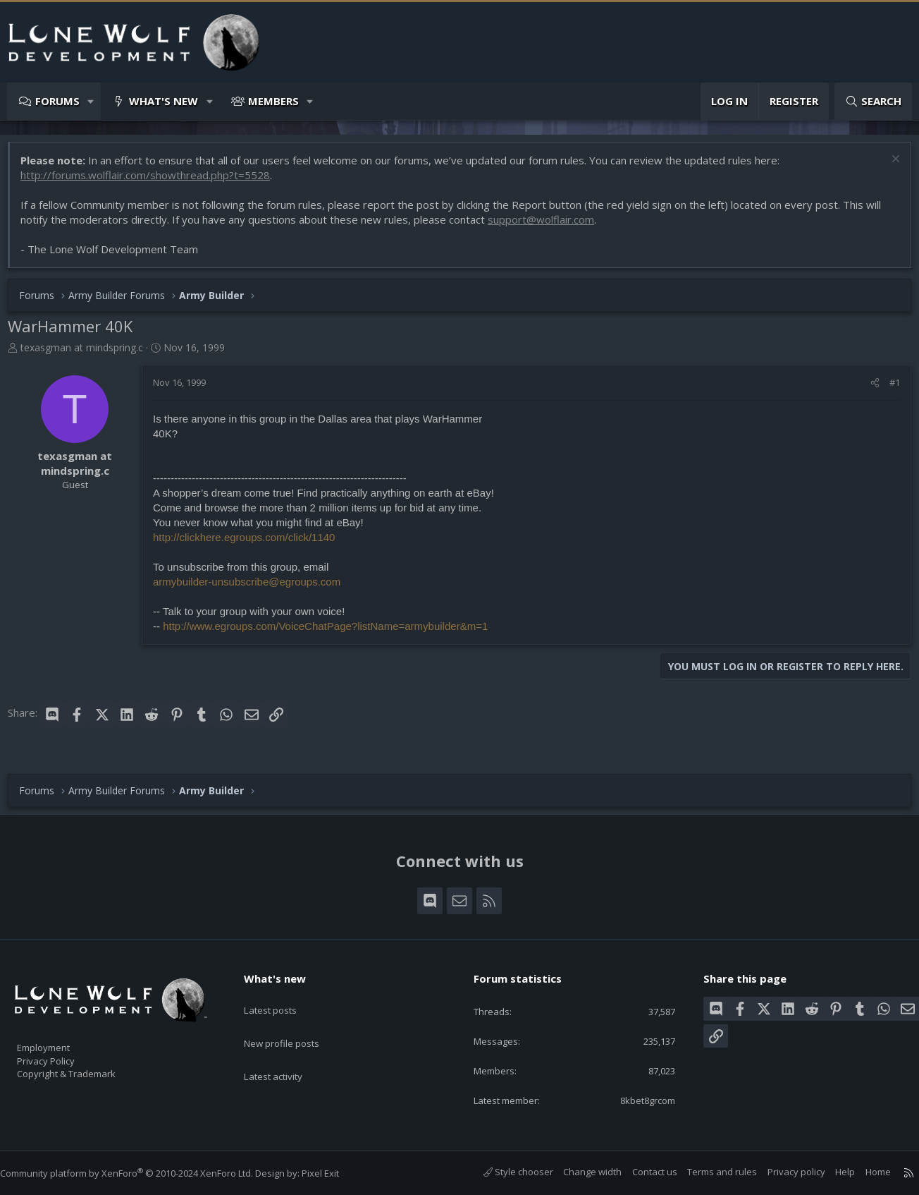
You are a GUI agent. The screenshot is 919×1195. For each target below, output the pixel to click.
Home (864, 1172)
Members (273, 101)
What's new (163, 101)
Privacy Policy (64, 1054)
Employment (61, 1039)
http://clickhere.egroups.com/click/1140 (251, 544)
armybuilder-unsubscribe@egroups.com (253, 589)
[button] (91, 101)
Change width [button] (578, 1172)
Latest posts (282, 996)
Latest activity (285, 1051)
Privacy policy (782, 1172)
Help (831, 1172)
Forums (57, 101)
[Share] (867, 389)
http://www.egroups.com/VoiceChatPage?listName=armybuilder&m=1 (332, 633)
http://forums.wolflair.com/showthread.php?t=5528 (152, 182)
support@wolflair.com (548, 226)
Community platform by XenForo (140, 1173)
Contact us (640, 1172)
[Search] (873, 101)
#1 (887, 389)
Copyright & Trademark (88, 1069)
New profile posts (295, 1024)
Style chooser (504, 1172)
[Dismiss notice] (887, 167)
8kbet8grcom (635, 1100)
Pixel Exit (334, 1173)
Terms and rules (708, 1172)
